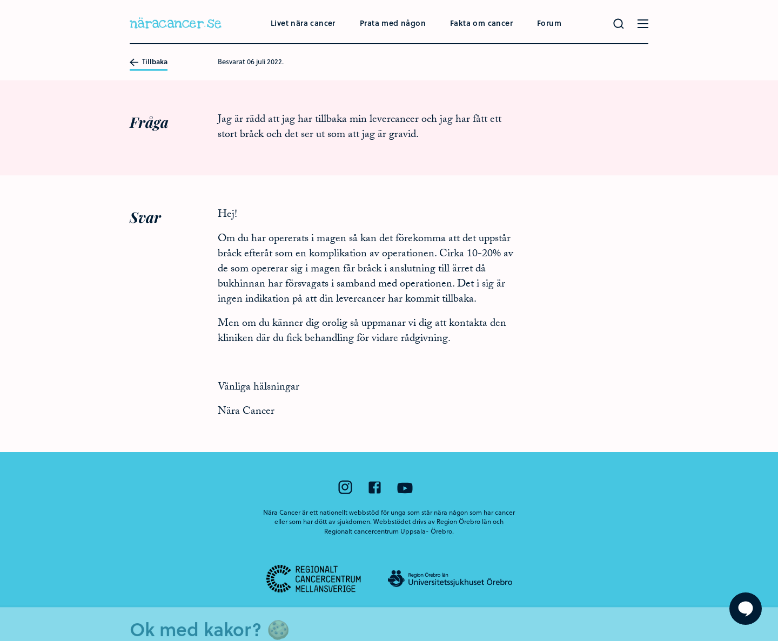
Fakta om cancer (481, 23)
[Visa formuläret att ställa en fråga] (745, 608)
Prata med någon (393, 23)
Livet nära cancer (303, 23)
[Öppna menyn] (643, 24)
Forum (549, 23)
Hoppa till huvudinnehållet (0, 0)
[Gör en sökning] (619, 24)
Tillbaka (148, 62)
